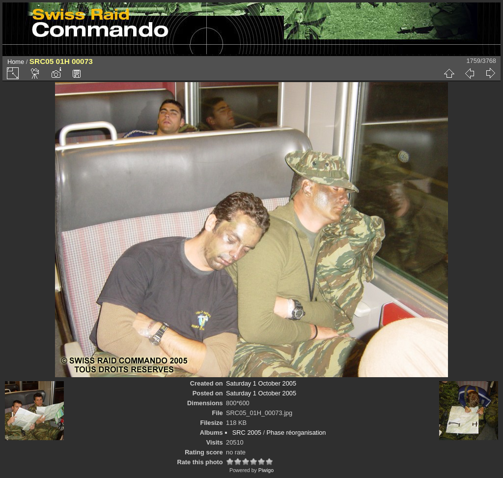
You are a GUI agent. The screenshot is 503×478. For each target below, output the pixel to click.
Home (15, 61)
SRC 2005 (246, 432)
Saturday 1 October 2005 (261, 383)
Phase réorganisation (296, 432)
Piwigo (266, 470)
